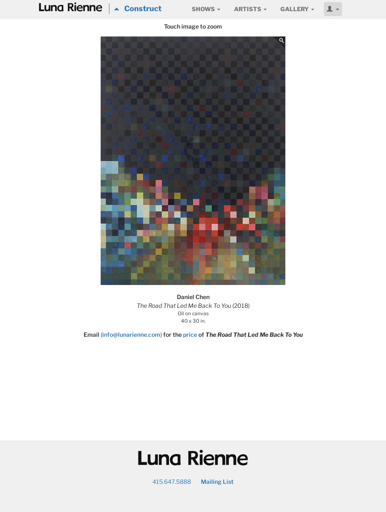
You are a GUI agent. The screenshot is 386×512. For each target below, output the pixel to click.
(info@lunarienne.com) (131, 334)
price (190, 334)
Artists (250, 8)
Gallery (297, 8)
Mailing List (217, 481)
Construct (138, 8)
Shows (206, 8)
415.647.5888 (171, 481)
